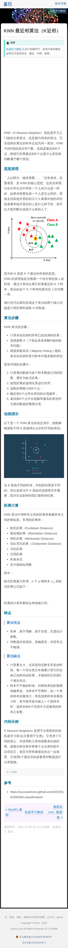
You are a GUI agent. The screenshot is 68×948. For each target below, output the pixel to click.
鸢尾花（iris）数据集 (54, 812)
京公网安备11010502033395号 (35, 937)
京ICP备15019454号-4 (34, 942)
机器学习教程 (14, 49)
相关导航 (61, 3)
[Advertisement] (34, 93)
